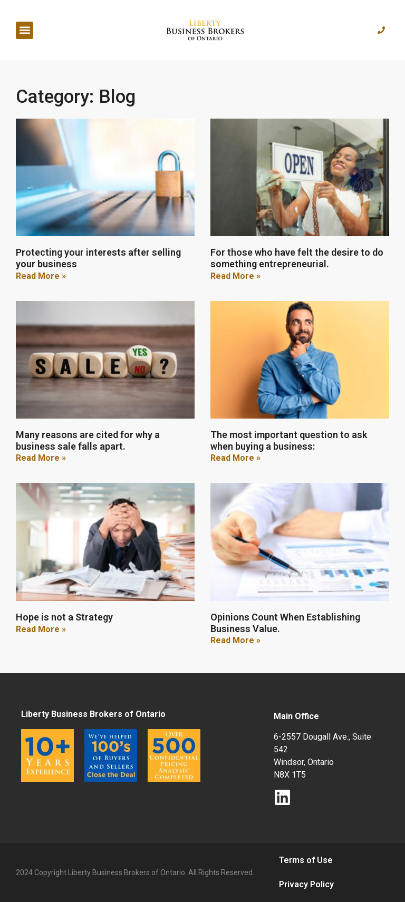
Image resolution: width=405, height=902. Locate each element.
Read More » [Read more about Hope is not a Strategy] (41, 629)
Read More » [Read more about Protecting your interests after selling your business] (41, 276)
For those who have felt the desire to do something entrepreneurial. (296, 258)
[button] (24, 30)
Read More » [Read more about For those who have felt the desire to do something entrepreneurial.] (235, 276)
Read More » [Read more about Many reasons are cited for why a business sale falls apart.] (41, 458)
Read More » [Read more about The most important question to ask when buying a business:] (235, 458)
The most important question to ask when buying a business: (288, 440)
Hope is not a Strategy (64, 617)
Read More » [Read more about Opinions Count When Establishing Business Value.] (235, 640)
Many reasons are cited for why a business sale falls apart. (88, 440)
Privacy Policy (306, 884)
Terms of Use (306, 860)
